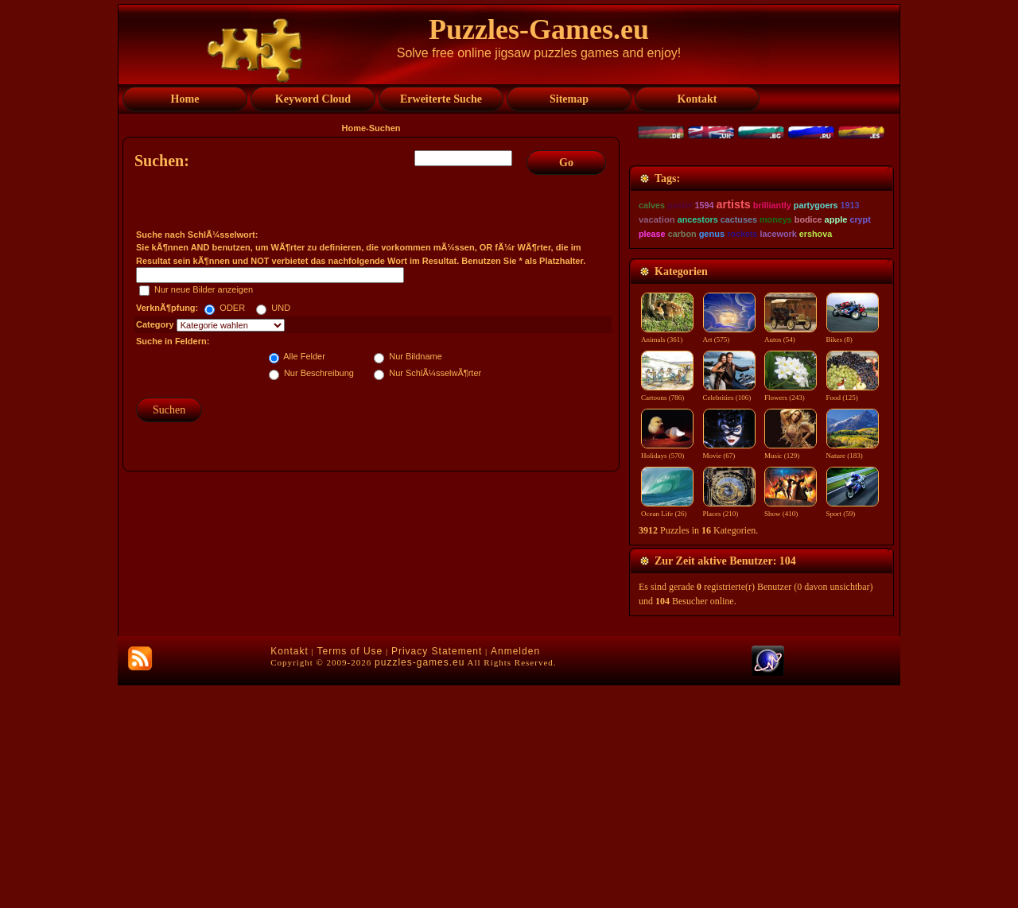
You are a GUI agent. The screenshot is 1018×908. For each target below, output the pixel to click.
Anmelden (515, 873)
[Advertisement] (373, 563)
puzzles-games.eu (419, 885)
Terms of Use (350, 873)
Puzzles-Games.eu (539, 29)
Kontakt (289, 873)
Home (354, 128)
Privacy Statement (436, 873)
